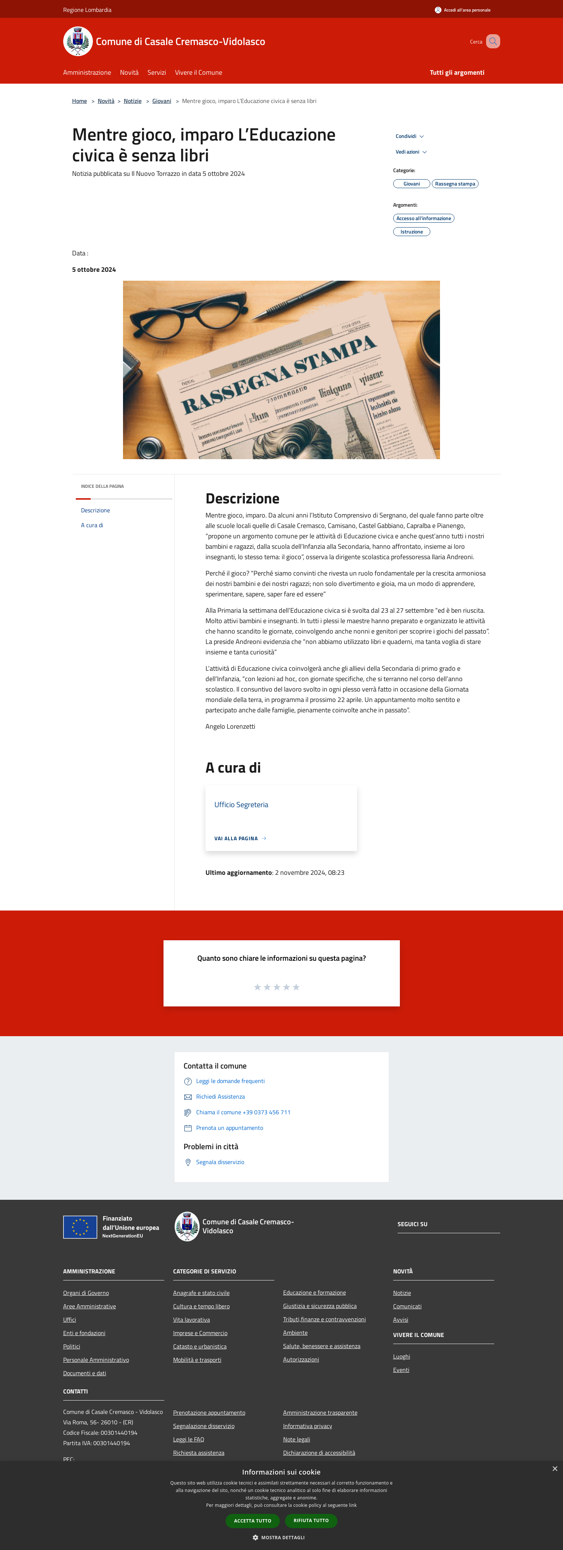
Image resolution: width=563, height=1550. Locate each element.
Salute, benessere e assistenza (321, 1345)
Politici (71, 1346)
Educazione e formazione (314, 1292)
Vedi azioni (412, 152)
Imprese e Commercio (200, 1332)
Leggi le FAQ (188, 1439)
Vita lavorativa (191, 1319)
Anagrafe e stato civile (201, 1292)
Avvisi (400, 1319)
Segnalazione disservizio (203, 1425)
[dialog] (281, 1505)
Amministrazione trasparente (320, 1412)
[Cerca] (491, 41)
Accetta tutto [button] (252, 1521)
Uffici (69, 1319)
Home (79, 100)
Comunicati (407, 1306)
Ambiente (295, 1332)
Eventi (401, 1369)
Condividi (411, 136)
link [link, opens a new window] (353, 1505)
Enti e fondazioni (84, 1332)
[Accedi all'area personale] (462, 10)
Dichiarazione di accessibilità (319, 1452)
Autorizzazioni (301, 1359)
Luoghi (401, 1356)
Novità (106, 100)
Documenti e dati (84, 1373)
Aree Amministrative (89, 1306)
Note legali (296, 1439)
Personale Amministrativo (96, 1359)
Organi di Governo (86, 1292)
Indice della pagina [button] (102, 486)
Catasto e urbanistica (200, 1346)
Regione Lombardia (87, 9)
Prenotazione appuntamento (209, 1412)
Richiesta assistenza (198, 1452)
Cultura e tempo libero (201, 1306)
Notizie (133, 100)
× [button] (554, 1469)
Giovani (161, 100)
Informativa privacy (307, 1425)
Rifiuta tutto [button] (311, 1520)
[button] (281, 1537)
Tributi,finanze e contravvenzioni (324, 1319)
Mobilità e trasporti (197, 1359)
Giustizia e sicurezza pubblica (320, 1305)
